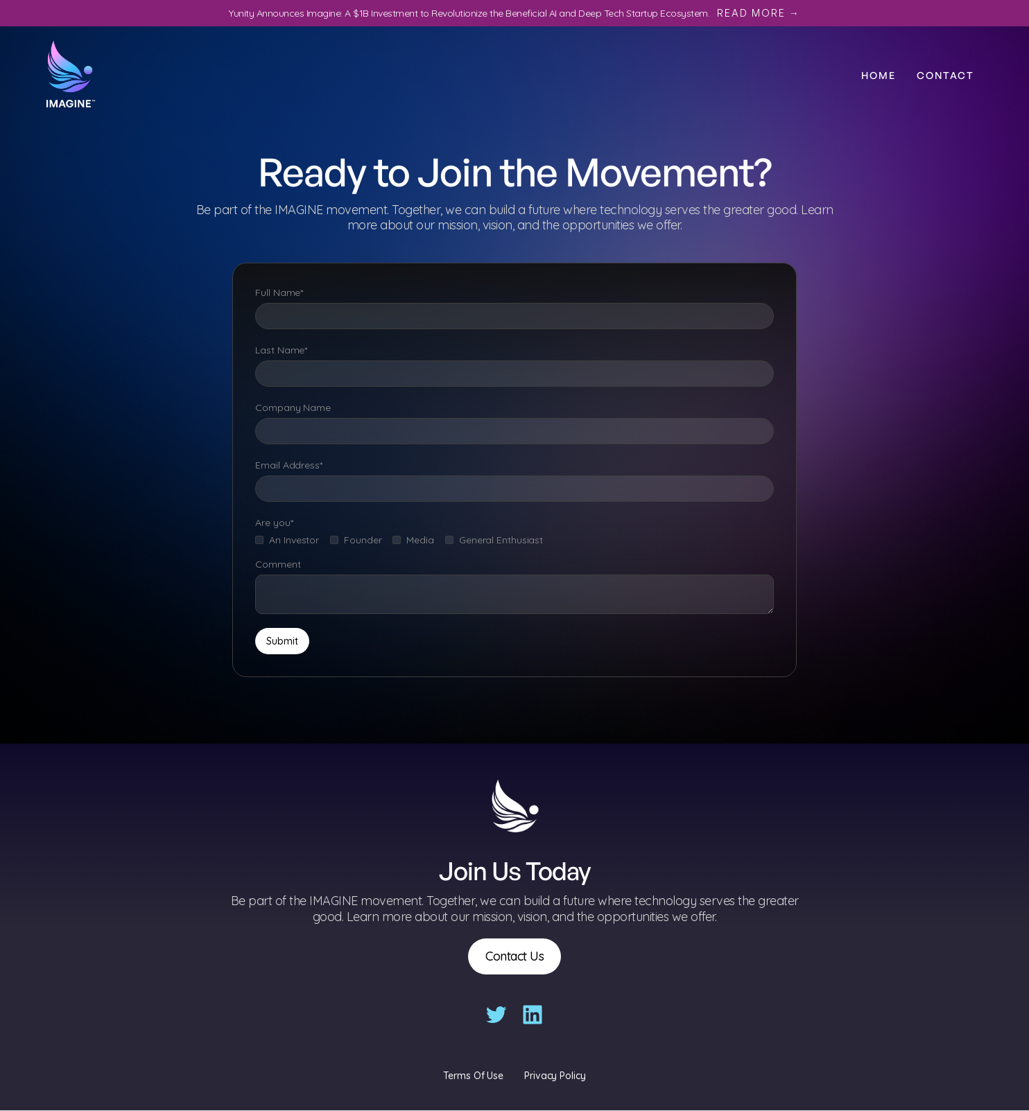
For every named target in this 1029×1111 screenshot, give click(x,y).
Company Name (293, 407)
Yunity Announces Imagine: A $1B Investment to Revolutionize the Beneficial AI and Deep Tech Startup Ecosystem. (514, 13)
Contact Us (514, 956)
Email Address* (288, 465)
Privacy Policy (555, 1075)
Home (878, 75)
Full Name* (279, 292)
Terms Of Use (473, 1075)
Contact (945, 75)
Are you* (274, 522)
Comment (277, 564)
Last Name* (281, 350)
